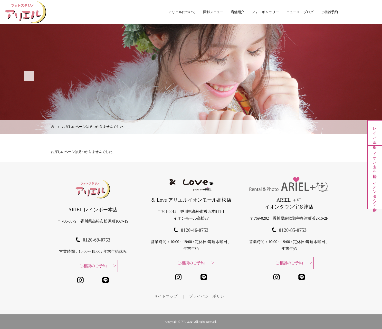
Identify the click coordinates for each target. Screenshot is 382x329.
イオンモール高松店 (375, 160)
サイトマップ (165, 296)
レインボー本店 (375, 133)
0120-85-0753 (292, 230)
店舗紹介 (237, 12)
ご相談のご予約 (93, 266)
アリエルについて (182, 12)
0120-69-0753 (96, 240)
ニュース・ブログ (300, 12)
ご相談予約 (329, 12)
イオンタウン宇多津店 (375, 192)
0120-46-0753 (194, 230)
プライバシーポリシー (208, 296)
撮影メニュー (213, 12)
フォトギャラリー (265, 12)
